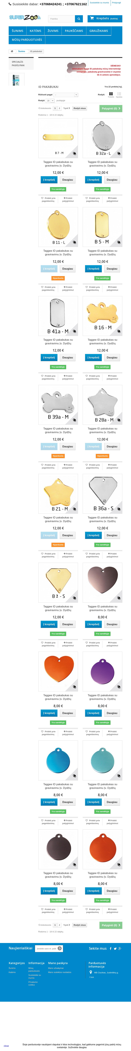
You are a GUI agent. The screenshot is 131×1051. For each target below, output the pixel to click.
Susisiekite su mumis (99, 2)
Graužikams (98, 31)
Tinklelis (111, 95)
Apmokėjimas (34, 996)
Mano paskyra (58, 963)
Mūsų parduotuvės (27, 40)
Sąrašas (119, 95)
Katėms (35, 31)
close (6, 1046)
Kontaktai (32, 1024)
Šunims (17, 31)
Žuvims (53, 31)
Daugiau (44, 78)
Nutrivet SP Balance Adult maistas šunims (20, 93)
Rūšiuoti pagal (45, 94)
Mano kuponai (54, 984)
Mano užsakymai (56, 968)
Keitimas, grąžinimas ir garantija (34, 1010)
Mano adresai (54, 976)
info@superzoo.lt (112, 994)
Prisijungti (116, 2)
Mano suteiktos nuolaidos (59, 972)
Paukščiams (74, 31)
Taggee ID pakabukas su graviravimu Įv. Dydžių (58, 163)
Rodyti (41, 100)
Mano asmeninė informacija (60, 980)
